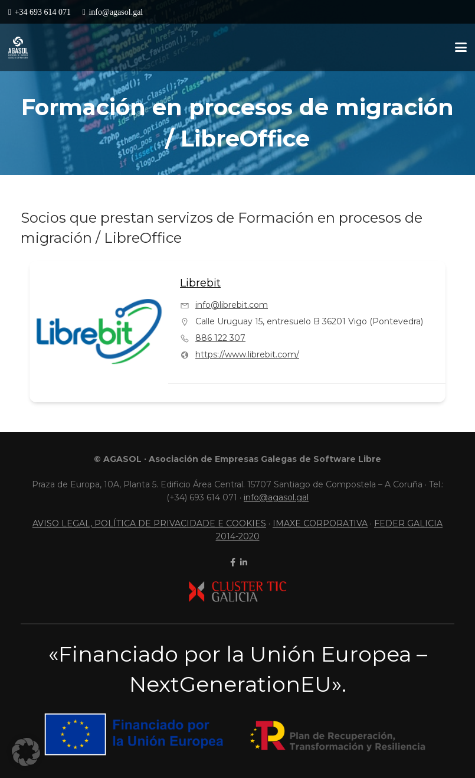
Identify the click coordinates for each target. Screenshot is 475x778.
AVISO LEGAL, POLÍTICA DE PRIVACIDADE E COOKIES (149, 523)
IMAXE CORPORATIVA (320, 523)
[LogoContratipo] (18, 47)
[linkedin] (242, 562)
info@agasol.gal (276, 497)
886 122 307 (220, 338)
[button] (460, 47)
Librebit (200, 282)
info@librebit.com (231, 305)
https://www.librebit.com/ (247, 354)
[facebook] (231, 562)
